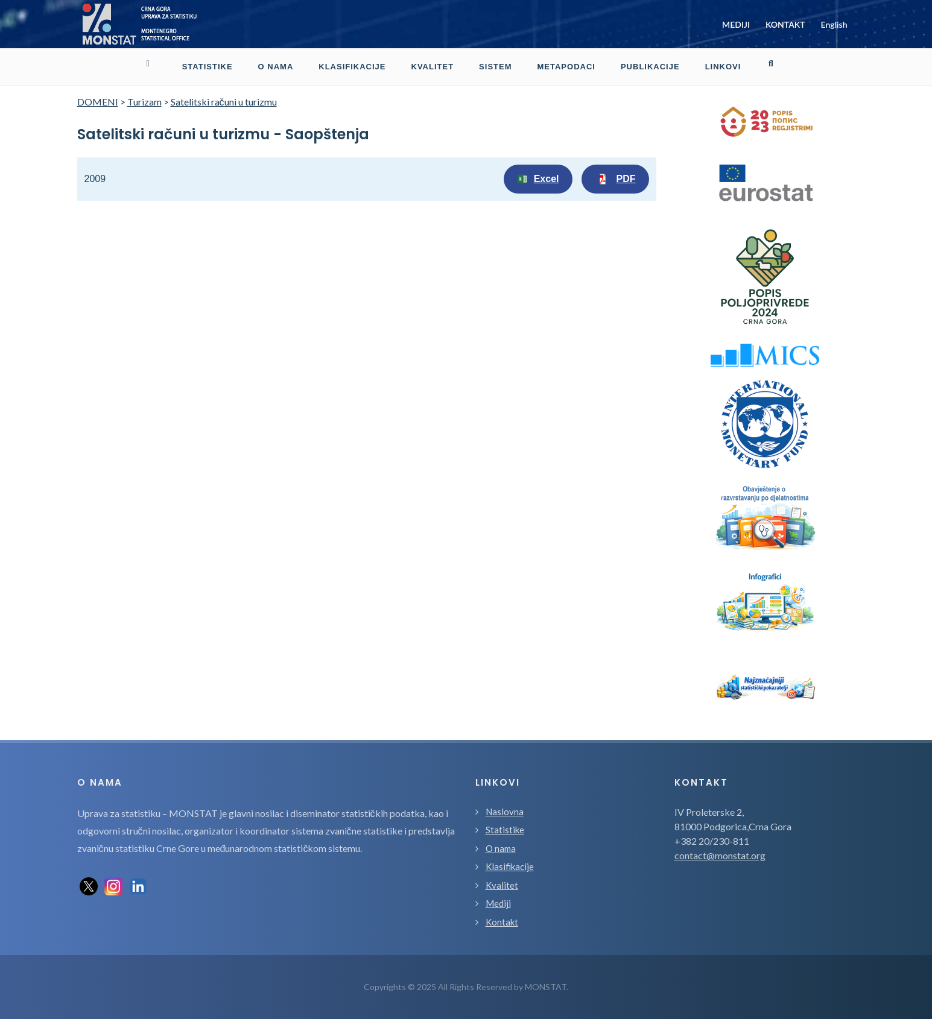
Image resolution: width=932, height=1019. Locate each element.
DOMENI (97, 101)
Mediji (498, 903)
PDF (615, 179)
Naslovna (505, 811)
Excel (538, 179)
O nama (501, 848)
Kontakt (502, 921)
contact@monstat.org (720, 855)
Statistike (505, 829)
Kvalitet (502, 885)
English (834, 24)
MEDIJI (736, 24)
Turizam (144, 101)
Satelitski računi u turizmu (224, 101)
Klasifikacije (510, 866)
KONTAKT (785, 24)
